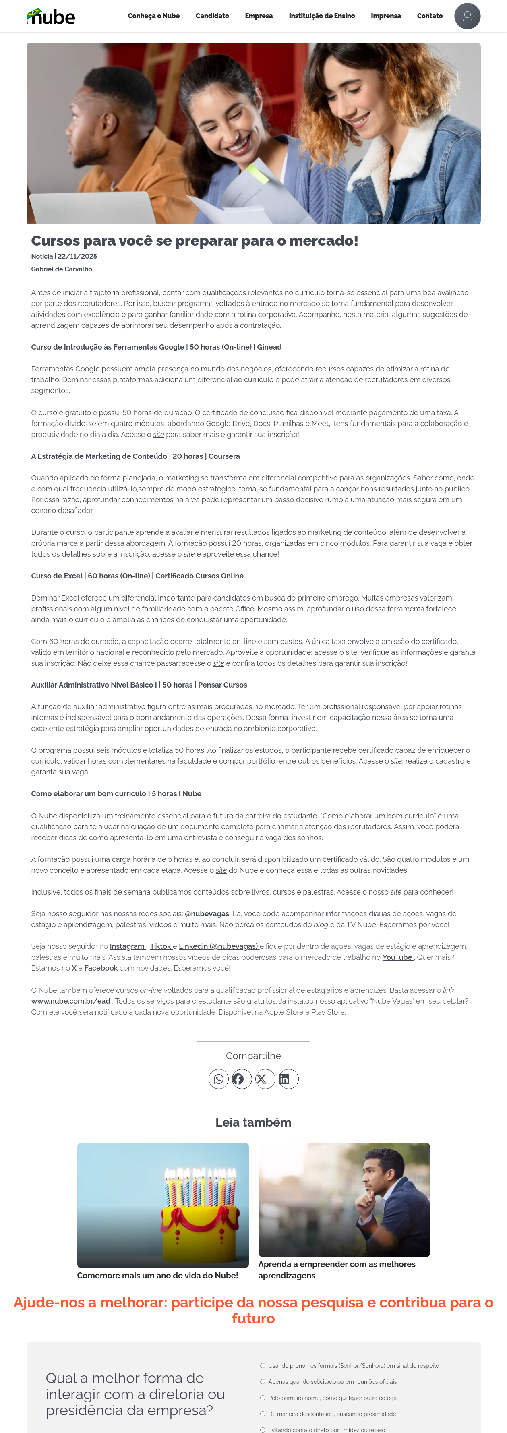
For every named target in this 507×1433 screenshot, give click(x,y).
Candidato (212, 16)
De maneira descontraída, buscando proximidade (332, 1414)
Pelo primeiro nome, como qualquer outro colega (333, 1398)
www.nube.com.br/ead (71, 1001)
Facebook (102, 968)
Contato (430, 16)
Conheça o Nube (154, 16)
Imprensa (386, 16)
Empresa (259, 16)
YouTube (398, 957)
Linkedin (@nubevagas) (219, 946)
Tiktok (161, 946)
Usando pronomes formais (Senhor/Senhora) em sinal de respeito (354, 1366)
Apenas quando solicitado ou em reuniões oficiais (333, 1382)
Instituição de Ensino (322, 16)
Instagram (128, 946)
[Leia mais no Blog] (163, 1212)
